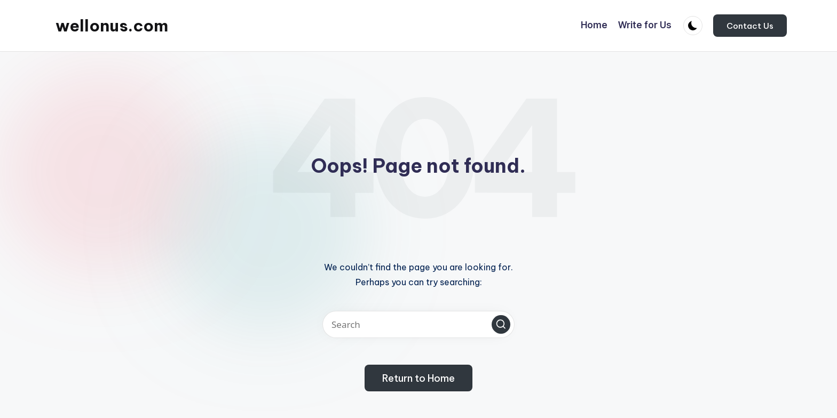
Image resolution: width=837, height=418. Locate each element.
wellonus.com (112, 25)
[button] (750, 25)
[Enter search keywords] (418, 324)
